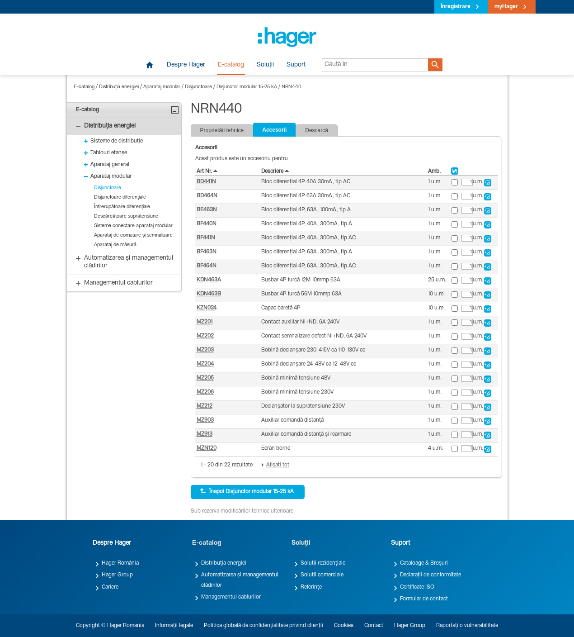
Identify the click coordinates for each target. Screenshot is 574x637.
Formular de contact (424, 599)
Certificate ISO (417, 587)
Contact (373, 625)
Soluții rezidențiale (323, 563)
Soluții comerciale (322, 575)
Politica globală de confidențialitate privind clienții (263, 625)
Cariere (110, 587)
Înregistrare (455, 7)
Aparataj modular (161, 87)
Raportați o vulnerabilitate (467, 625)
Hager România (120, 563)
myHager (506, 7)
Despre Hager (186, 65)
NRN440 (291, 87)
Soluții (265, 65)
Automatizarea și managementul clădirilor (239, 580)
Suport (296, 65)
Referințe (311, 587)
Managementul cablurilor (231, 597)
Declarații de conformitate (430, 575)
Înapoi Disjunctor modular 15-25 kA (247, 491)
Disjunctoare (198, 87)
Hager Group (117, 575)
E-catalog (231, 65)
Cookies (343, 625)
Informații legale (174, 625)
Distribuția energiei (119, 87)
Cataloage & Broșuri (424, 563)
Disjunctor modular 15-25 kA (246, 87)
